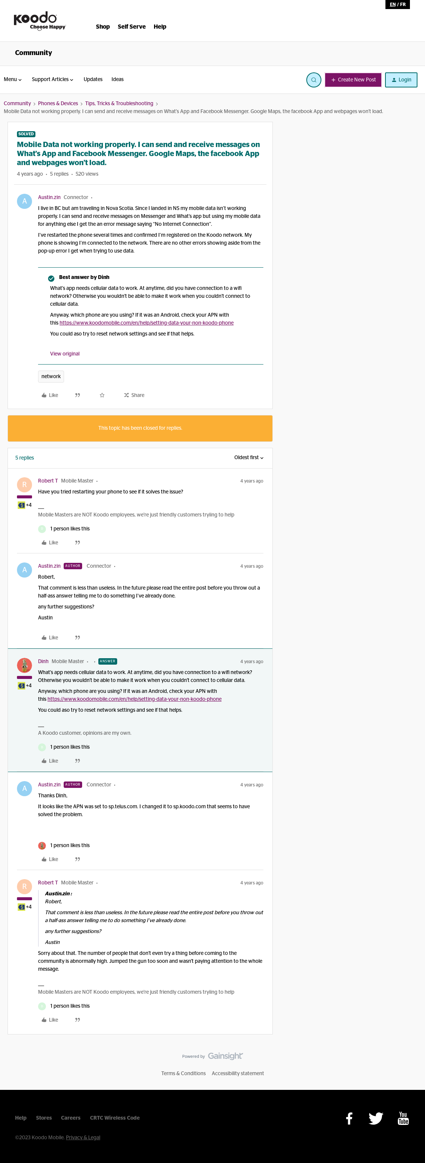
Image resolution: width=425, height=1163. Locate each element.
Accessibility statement (238, 1073)
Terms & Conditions (183, 1073)
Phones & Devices (58, 103)
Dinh (43, 661)
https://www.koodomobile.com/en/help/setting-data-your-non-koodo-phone (147, 323)
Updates (93, 79)
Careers (71, 1118)
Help (21, 1118)
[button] (353, 79)
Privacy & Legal (83, 1137)
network (51, 376)
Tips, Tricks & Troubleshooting (119, 103)
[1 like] (64, 529)
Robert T (48, 481)
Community (33, 53)
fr (403, 4)
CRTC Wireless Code (115, 1118)
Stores (44, 1118)
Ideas (118, 79)
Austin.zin (49, 197)
